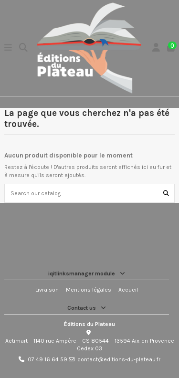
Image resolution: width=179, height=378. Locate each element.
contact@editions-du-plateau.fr (118, 359)
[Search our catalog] (166, 193)
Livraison (47, 289)
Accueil (128, 289)
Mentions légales (88, 289)
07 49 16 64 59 (47, 359)
